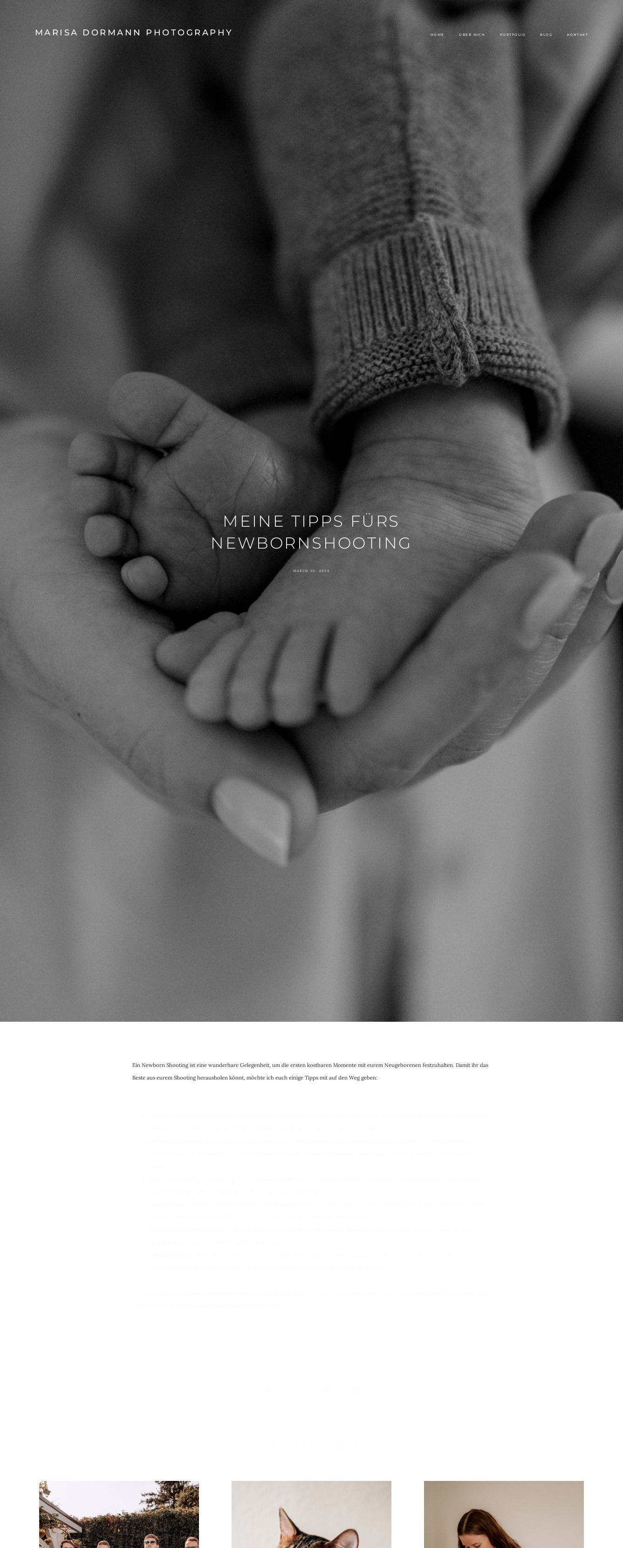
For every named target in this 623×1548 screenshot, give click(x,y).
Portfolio (513, 35)
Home (438, 35)
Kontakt (577, 35)
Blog (546, 35)
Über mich (472, 35)
